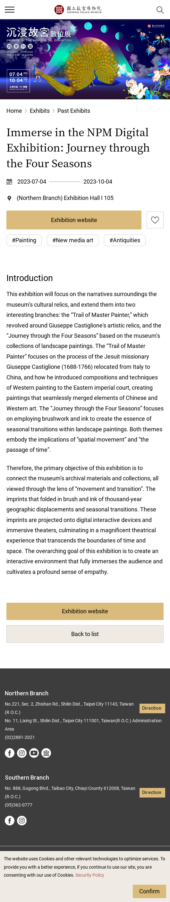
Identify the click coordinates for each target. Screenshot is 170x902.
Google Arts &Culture (46, 753)
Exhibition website (74, 220)
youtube (34, 753)
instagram (22, 753)
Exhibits (40, 110)
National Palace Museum (77, 9)
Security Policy (89, 875)
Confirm (149, 891)
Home (14, 110)
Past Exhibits (73, 110)
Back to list (85, 634)
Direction (151, 708)
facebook (9, 753)
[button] (144, 10)
